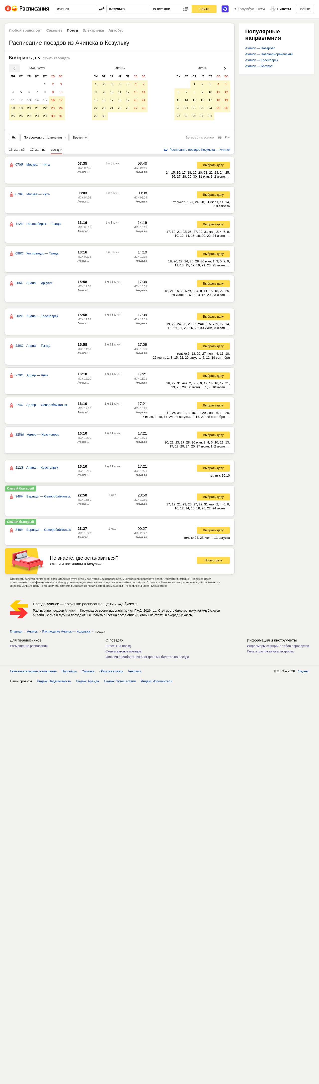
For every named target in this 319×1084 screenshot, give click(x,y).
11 (13, 100)
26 (21, 116)
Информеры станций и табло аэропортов (278, 647)
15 (45, 100)
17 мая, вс (37, 151)
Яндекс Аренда (87, 683)
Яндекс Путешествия (120, 683)
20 (29, 108)
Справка (88, 673)
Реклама (134, 673)
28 (37, 116)
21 (37, 108)
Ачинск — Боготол (259, 66)
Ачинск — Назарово (260, 48)
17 (61, 100)
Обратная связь (111, 673)
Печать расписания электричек (270, 653)
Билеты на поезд (118, 647)
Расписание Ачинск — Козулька (66, 633)
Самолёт (54, 30)
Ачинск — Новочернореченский (269, 54)
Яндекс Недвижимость (54, 683)
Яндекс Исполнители (156, 683)
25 (13, 116)
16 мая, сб (16, 151)
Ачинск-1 (83, 173)
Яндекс (303, 673)
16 (53, 100)
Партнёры (69, 673)
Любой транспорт (25, 30)
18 (13, 108)
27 (29, 116)
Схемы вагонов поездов (123, 653)
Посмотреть (213, 562)
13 (29, 100)
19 (21, 108)
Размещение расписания (29, 647)
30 (53, 116)
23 (53, 108)
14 (37, 100)
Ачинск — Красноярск (261, 60)
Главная (16, 633)
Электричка (93, 30)
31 (61, 116)
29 (45, 116)
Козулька (141, 173)
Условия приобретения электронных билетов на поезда (147, 658)
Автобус (116, 30)
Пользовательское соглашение (33, 673)
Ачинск (32, 633)
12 (21, 100)
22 (45, 108)
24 (61, 108)
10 (61, 92)
